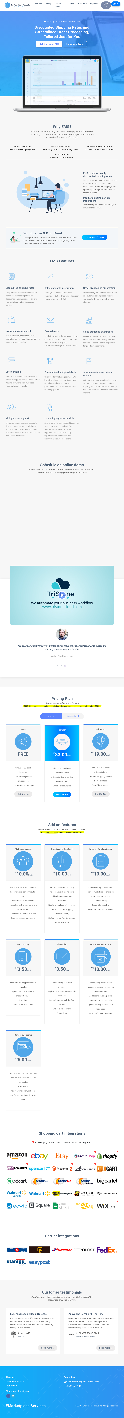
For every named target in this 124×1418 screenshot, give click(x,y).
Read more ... (47, 1358)
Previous (8, 644)
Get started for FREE (94, 237)
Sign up (106, 5)
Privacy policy (11, 1385)
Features (38, 3)
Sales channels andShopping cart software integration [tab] (60, 148)
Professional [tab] (73, 716)
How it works (58, 5)
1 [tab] (58, 666)
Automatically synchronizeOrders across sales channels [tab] (100, 148)
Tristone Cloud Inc (94, 1406)
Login (115, 4)
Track (71, 3)
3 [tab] (65, 666)
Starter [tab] (51, 716)
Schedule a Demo (75, 44)
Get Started (23, 804)
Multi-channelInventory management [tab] (62, 156)
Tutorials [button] (81, 3)
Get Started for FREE (49, 44)
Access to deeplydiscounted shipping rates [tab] (22, 148)
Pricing (48, 3)
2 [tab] (62, 666)
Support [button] (94, 3)
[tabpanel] (62, 645)
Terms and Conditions (15, 1381)
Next (115, 644)
